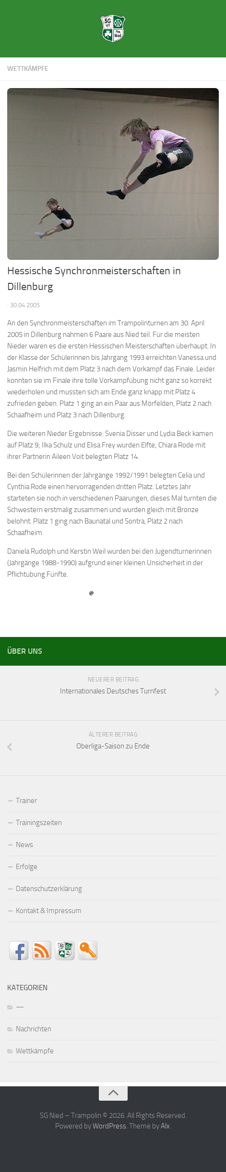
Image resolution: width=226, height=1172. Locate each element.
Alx (165, 1126)
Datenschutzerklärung (49, 888)
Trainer (26, 800)
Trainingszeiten (39, 822)
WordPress (109, 1126)
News (24, 844)
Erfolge (26, 866)
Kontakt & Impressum (49, 910)
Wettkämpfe (27, 69)
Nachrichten (33, 1029)
